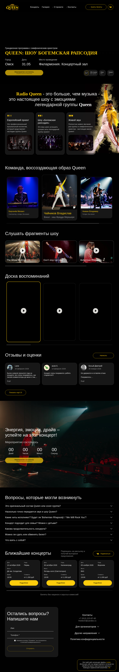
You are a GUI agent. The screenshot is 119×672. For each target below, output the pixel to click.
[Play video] (22, 252)
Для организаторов (86, 626)
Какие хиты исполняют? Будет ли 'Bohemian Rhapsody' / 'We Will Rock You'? (45, 517)
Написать (103, 355)
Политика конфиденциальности (87, 639)
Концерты (34, 7)
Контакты (72, 7)
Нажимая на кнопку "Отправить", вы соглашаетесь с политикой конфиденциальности (30, 641)
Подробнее (24, 583)
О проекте (58, 7)
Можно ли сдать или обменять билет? (25, 534)
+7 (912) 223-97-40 (87, 618)
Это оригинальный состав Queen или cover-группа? (33, 506)
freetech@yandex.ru (87, 621)
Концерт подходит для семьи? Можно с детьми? (31, 523)
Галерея (45, 7)
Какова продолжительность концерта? (25, 528)
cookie (108, 662)
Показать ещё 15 (15, 392)
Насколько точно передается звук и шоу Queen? (31, 511)
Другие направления (86, 633)
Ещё (9, 381)
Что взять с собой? (15, 540)
